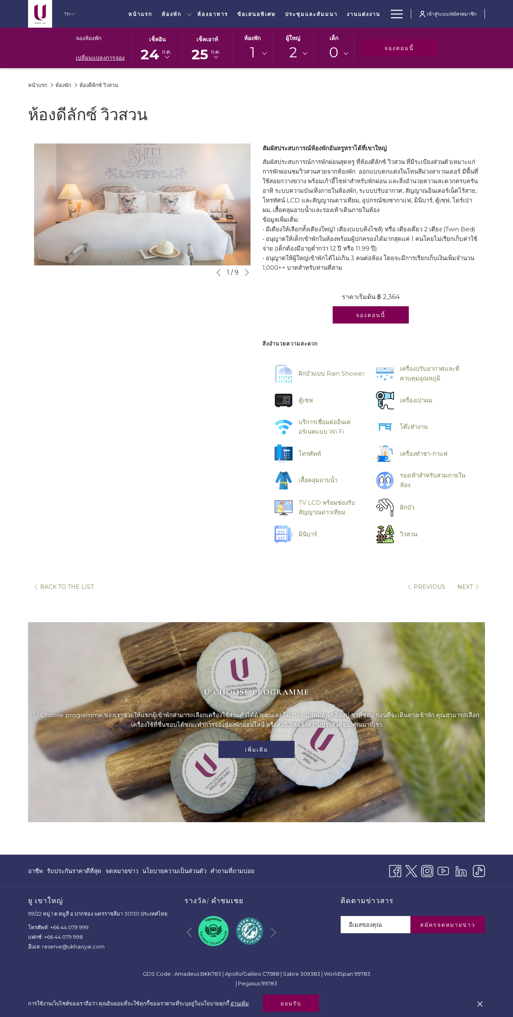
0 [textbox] (333, 52)
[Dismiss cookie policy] (480, 1003)
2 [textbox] (293, 52)
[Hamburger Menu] (394, 14)
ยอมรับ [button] (291, 1003)
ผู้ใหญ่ (293, 38)
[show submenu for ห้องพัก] (189, 14)
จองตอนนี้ (410, 48)
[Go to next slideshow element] (246, 272)
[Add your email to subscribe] (375, 924)
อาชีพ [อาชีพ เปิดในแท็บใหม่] (35, 872)
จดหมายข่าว (121, 871)
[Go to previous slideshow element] (218, 272)
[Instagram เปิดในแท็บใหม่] (427, 870)
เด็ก (333, 38)
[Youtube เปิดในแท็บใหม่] (443, 870)
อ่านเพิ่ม (239, 1003)
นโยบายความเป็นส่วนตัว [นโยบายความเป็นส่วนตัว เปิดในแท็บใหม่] (174, 872)
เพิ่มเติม (256, 749)
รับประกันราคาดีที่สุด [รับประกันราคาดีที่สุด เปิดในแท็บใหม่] (74, 872)
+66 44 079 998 (63, 937)
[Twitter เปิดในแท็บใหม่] (411, 870)
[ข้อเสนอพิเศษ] (257, 14)
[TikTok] (479, 870)
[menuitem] (36, 871)
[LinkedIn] (461, 870)
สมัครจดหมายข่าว (447, 924)
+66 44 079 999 (69, 927)
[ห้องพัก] (171, 14)
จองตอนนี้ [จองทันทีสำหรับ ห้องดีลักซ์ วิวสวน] (371, 315)
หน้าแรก (37, 85)
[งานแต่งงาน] (363, 14)
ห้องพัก (252, 38)
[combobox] (252, 53)
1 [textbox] (252, 52)
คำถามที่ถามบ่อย (232, 871)
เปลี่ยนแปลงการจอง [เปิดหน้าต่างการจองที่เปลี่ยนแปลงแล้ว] (100, 57)
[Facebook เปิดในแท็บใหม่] (395, 870)
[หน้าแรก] (140, 14)
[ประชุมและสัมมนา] (311, 14)
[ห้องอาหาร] (213, 14)
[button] (157, 47)
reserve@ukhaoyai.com (73, 946)
